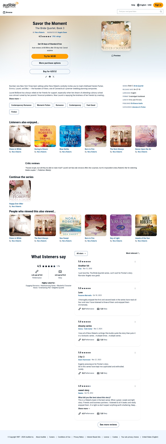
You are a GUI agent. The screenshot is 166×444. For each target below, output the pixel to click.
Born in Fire (89, 149)
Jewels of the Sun (142, 238)
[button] (46, 77)
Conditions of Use (64, 437)
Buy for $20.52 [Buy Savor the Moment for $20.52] (50, 71)
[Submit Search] (161, 11)
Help (133, 5)
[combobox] (140, 11)
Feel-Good (91, 105)
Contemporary (75, 105)
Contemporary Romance (21, 105)
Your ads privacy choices (130, 437)
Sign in (158, 5)
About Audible (41, 437)
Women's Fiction (43, 105)
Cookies (115, 437)
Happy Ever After (16, 204)
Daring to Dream (41, 149)
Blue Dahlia (64, 149)
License (106, 437)
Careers (52, 437)
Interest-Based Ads (94, 437)
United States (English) (150, 437)
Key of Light (115, 238)
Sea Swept (64, 238)
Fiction (14, 112)
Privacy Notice (79, 437)
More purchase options (50, 63)
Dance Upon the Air (143, 149)
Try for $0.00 (50, 56)
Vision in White (15, 149)
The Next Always (117, 149)
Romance (60, 105)
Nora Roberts (16, 152)
